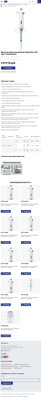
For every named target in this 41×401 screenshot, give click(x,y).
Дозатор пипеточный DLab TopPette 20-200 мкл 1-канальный (9, 267)
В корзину (8, 68)
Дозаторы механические (10, 6)
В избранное (5, 56)
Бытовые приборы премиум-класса (9, 366)
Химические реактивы (6, 368)
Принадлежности (18, 368)
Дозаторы (25, 4)
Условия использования (22, 396)
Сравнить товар (16, 56)
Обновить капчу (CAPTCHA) (6, 388)
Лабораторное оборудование (15, 4)
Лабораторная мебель (25, 366)
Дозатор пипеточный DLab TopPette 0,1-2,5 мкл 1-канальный (29, 298)
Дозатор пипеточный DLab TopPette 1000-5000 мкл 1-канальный (9, 236)
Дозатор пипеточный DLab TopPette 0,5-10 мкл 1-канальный (9, 298)
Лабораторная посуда (6, 364)
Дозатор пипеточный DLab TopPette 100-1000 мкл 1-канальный (29, 205)
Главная (4, 4)
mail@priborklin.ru (7, 350)
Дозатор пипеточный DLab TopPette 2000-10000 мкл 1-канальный (29, 267)
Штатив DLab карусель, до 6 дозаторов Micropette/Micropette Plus (10, 329)
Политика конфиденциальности (8, 396)
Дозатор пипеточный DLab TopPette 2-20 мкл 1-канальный (30, 236)
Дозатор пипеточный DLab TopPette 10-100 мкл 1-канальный (10, 205)
